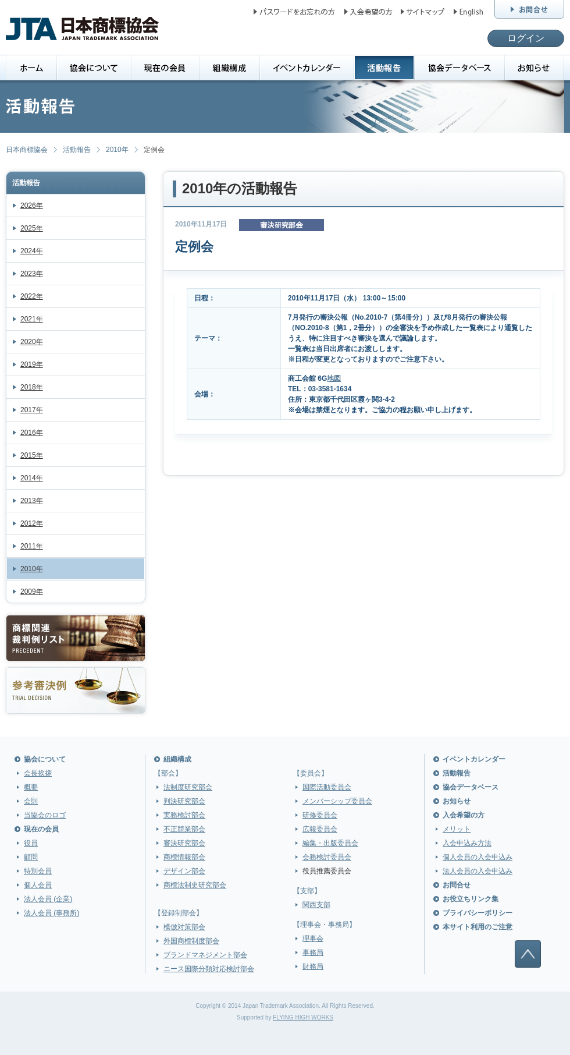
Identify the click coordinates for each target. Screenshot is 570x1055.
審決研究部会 (184, 843)
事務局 (312, 952)
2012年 (31, 523)
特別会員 (38, 871)
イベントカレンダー (474, 759)
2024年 (31, 251)
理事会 (312, 938)
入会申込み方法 (467, 843)
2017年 (31, 410)
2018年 (31, 387)
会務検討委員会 (326, 857)
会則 (31, 801)
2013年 (31, 501)
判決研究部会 (184, 801)
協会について (45, 759)
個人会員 (38, 885)
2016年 (31, 433)
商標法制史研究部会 (194, 885)
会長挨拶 (38, 773)
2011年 (31, 546)
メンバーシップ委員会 (337, 801)
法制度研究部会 (187, 787)
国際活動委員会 (326, 787)
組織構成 (177, 759)
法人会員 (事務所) (51, 913)
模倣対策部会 (184, 927)
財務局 (312, 966)
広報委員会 (319, 829)
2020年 (31, 342)
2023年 (31, 274)
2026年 (31, 205)
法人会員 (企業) (48, 899)
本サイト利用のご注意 (477, 927)
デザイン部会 (184, 871)
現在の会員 (41, 829)
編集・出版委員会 (330, 843)
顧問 (31, 857)
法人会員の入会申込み (477, 871)
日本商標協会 (27, 150)
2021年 (31, 319)
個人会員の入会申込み (477, 857)
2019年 (31, 364)
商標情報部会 (184, 857)
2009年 (31, 591)
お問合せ (457, 885)
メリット (457, 829)
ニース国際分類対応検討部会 (208, 969)
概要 (31, 787)
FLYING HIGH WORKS (303, 1017)
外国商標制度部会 (191, 941)
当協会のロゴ (45, 815)
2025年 (31, 228)
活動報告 (77, 150)
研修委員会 (319, 815)
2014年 (31, 478)
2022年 (31, 296)
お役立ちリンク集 (470, 899)
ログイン (525, 38)
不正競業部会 (184, 829)
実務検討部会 (184, 815)
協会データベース (470, 787)
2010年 (117, 150)
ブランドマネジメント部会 (205, 955)
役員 (31, 843)
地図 (334, 378)
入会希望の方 (463, 815)
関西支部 (316, 905)
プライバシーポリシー (477, 913)
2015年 (31, 455)
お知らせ (457, 801)
